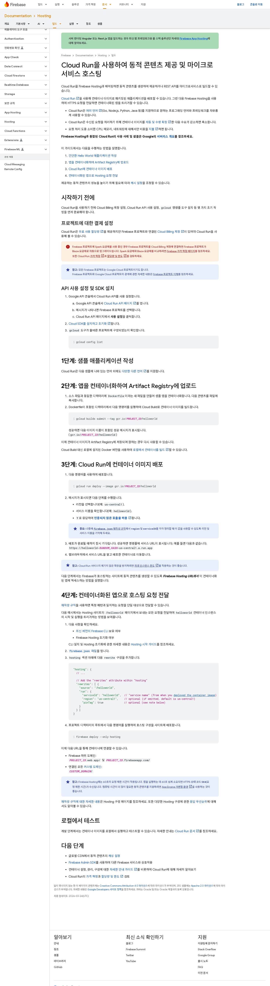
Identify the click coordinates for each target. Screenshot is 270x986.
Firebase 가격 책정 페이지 (181, 251)
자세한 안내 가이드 (121, 869)
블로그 (240, 4)
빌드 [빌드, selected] (54, 23)
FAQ (200, 967)
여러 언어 (92, 111)
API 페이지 (118, 303)
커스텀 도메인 (92, 767)
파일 (83, 651)
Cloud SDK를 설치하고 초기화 (88, 324)
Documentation (17, 16)
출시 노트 (203, 961)
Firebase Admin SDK (82, 862)
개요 (6, 23)
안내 (56, 943)
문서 (185, 831)
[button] (22, 29)
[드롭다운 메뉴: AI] (44, 23)
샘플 (99, 23)
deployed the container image (194, 695)
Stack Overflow (207, 949)
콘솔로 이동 (256, 4)
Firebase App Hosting (194, 38)
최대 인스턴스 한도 (144, 565)
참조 (88, 23)
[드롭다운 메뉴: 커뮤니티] (133, 4)
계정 (168, 232)
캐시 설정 (136, 183)
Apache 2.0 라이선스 (202, 885)
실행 (57, 4)
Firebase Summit (135, 949)
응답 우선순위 (198, 802)
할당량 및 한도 (115, 256)
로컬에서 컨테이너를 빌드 (149, 450)
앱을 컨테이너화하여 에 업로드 (99, 162)
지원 (143, 4)
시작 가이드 (144, 644)
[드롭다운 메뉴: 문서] (111, 4)
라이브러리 (60, 961)
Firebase (66, 55)
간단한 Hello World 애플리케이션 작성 (93, 156)
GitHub (58, 967)
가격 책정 (91, 4)
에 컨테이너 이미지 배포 (90, 169)
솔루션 (75, 4)
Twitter (130, 955)
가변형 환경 (175, 787)
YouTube (131, 961)
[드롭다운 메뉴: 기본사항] (29, 23)
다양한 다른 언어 (132, 371)
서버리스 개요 (166, 136)
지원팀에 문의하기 (208, 943)
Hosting (44, 16)
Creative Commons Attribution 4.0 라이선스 (124, 885)
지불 (151, 129)
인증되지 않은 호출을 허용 (110, 518)
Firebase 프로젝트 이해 (165, 274)
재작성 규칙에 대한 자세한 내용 (80, 802)
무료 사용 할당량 (89, 232)
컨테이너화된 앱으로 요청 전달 (93, 176)
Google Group (206, 955)
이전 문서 (203, 973)
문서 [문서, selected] (104, 4)
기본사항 (20, 23)
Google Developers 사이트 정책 (104, 889)
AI (39, 23)
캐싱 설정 (114, 856)
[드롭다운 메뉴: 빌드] (47, 4)
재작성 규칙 (110, 528)
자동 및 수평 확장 (156, 122)
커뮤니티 (124, 4)
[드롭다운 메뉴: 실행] (64, 4)
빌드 (40, 4)
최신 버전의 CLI (92, 631)
